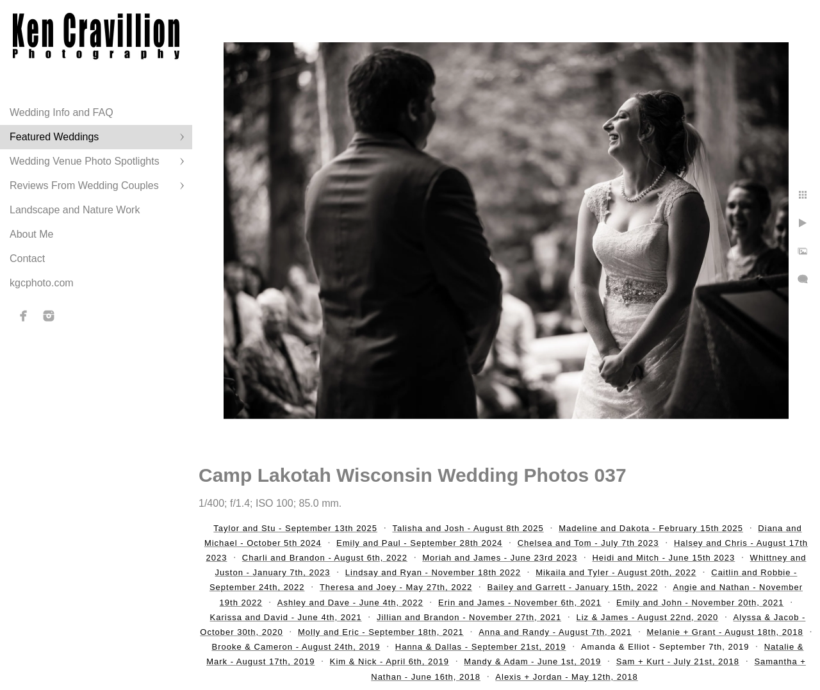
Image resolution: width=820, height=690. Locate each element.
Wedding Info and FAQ (61, 112)
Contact (27, 258)
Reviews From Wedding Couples (84, 185)
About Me (31, 234)
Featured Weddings (54, 136)
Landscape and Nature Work (75, 209)
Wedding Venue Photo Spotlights (85, 161)
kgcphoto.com (42, 282)
